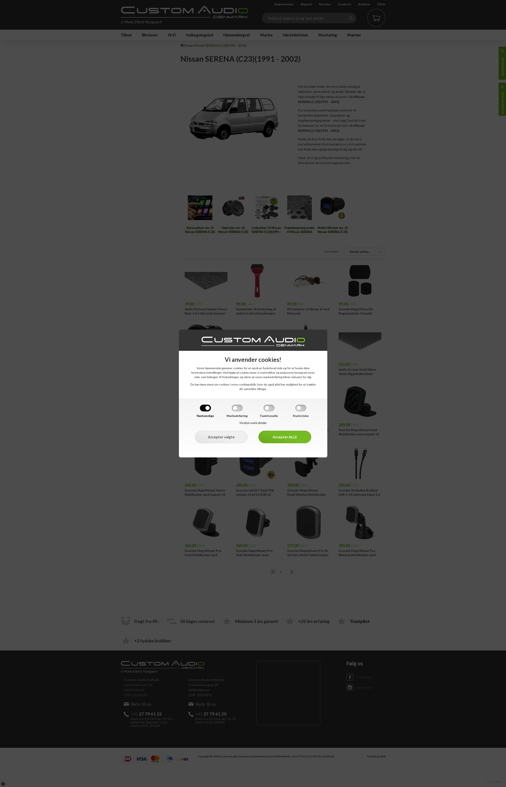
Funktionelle (269, 416)
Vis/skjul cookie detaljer (253, 423)
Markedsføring (237, 416)
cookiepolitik (247, 384)
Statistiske (301, 416)
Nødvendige (205, 416)
